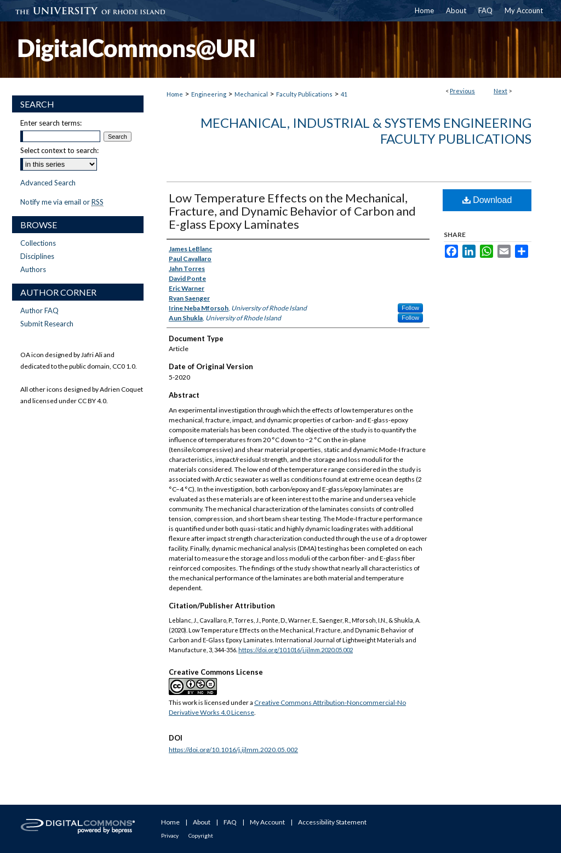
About (201, 822)
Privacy (170, 835)
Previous (462, 90)
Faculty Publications (304, 94)
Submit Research (46, 323)
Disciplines (37, 256)
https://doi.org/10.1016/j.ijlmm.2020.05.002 (295, 649)
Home (175, 94)
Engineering (208, 94)
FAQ (230, 822)
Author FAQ (39, 310)
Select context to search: (59, 150)
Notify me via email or (62, 201)
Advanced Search (48, 182)
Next (500, 90)
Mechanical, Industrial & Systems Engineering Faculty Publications (366, 130)
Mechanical (251, 94)
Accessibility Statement (332, 822)
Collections (38, 243)
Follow (410, 307)
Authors (33, 269)
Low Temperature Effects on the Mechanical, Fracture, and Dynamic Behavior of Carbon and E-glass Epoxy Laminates (292, 210)
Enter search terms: (51, 122)
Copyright (200, 835)
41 (344, 94)
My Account (267, 822)
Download (487, 200)
